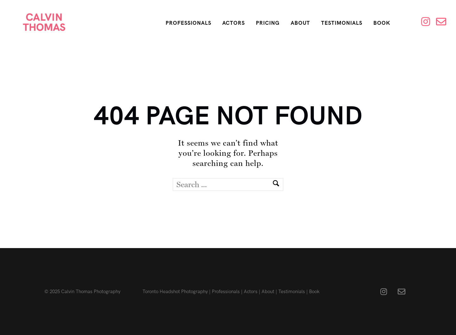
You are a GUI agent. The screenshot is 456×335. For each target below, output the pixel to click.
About (300, 23)
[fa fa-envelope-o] (401, 291)
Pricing (268, 23)
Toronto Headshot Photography (175, 291)
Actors (233, 23)
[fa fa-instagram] (385, 291)
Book (381, 23)
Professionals (188, 23)
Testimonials (341, 23)
